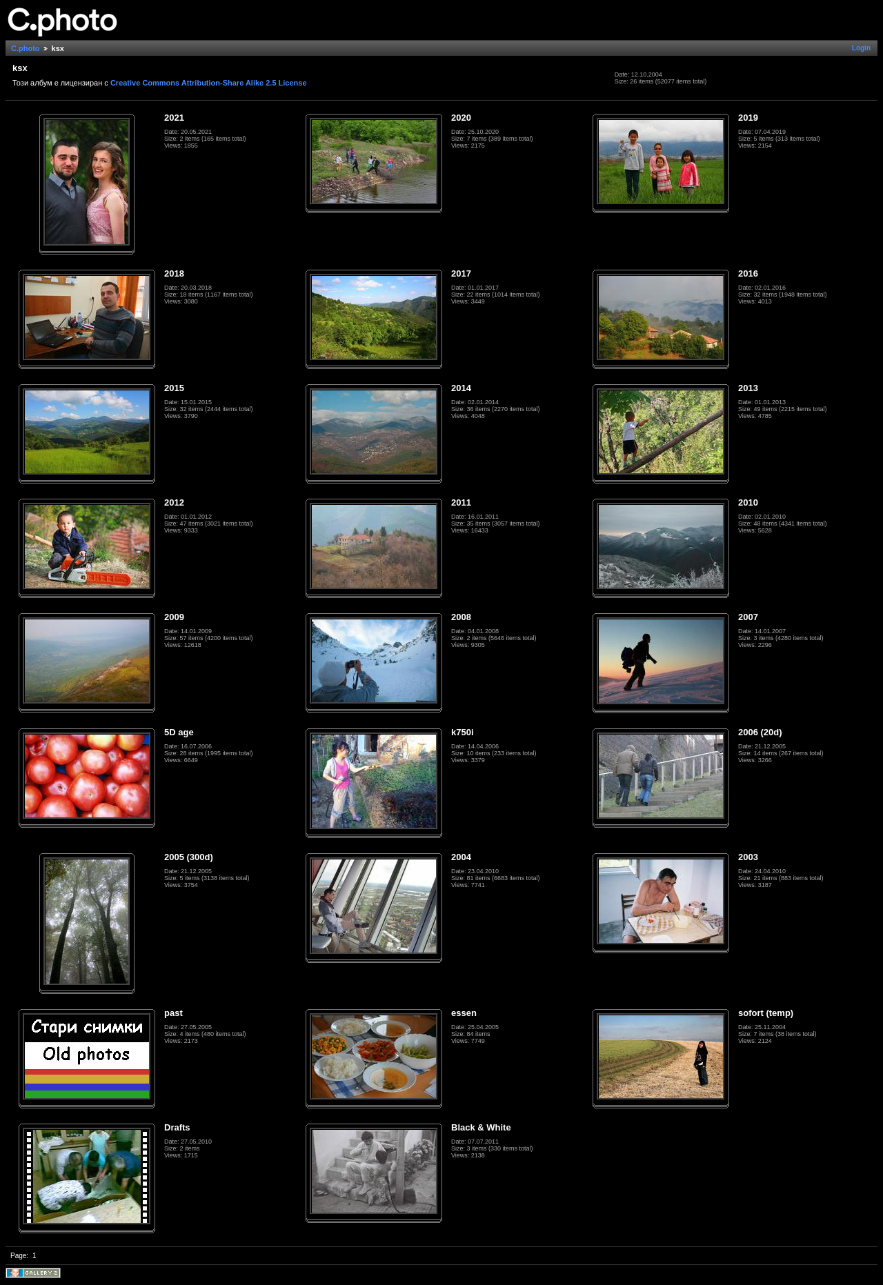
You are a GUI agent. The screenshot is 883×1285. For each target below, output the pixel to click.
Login (861, 48)
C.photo (25, 48)
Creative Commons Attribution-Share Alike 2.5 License (208, 83)
